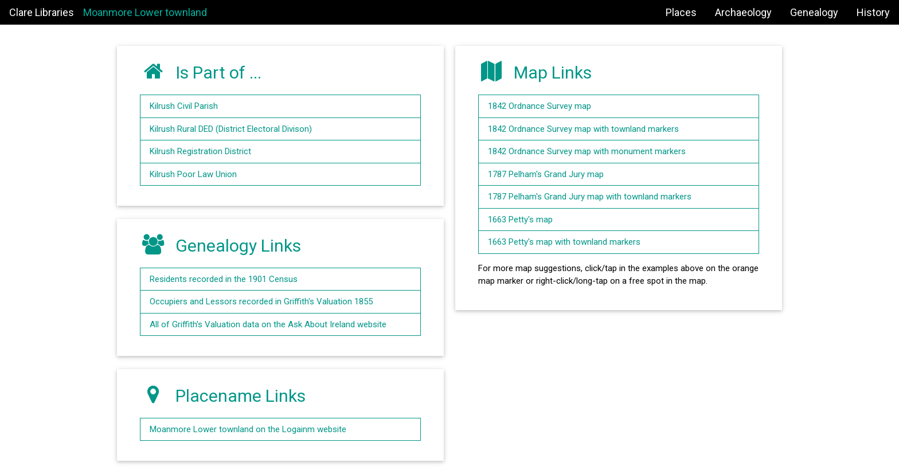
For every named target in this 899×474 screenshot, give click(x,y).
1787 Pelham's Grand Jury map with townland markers (589, 196)
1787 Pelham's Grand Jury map (546, 174)
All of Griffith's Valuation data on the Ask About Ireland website (268, 324)
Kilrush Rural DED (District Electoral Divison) (231, 129)
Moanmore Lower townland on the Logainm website (248, 429)
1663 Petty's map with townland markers (564, 242)
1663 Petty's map (520, 219)
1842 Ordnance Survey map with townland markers (583, 129)
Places (681, 12)
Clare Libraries (41, 12)
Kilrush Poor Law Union (193, 174)
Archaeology (743, 12)
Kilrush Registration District (200, 151)
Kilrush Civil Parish (184, 106)
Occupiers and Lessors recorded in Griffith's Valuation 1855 (261, 301)
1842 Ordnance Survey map (539, 106)
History (873, 12)
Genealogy (814, 12)
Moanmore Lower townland (145, 12)
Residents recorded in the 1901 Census (224, 279)
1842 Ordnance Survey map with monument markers (587, 151)
